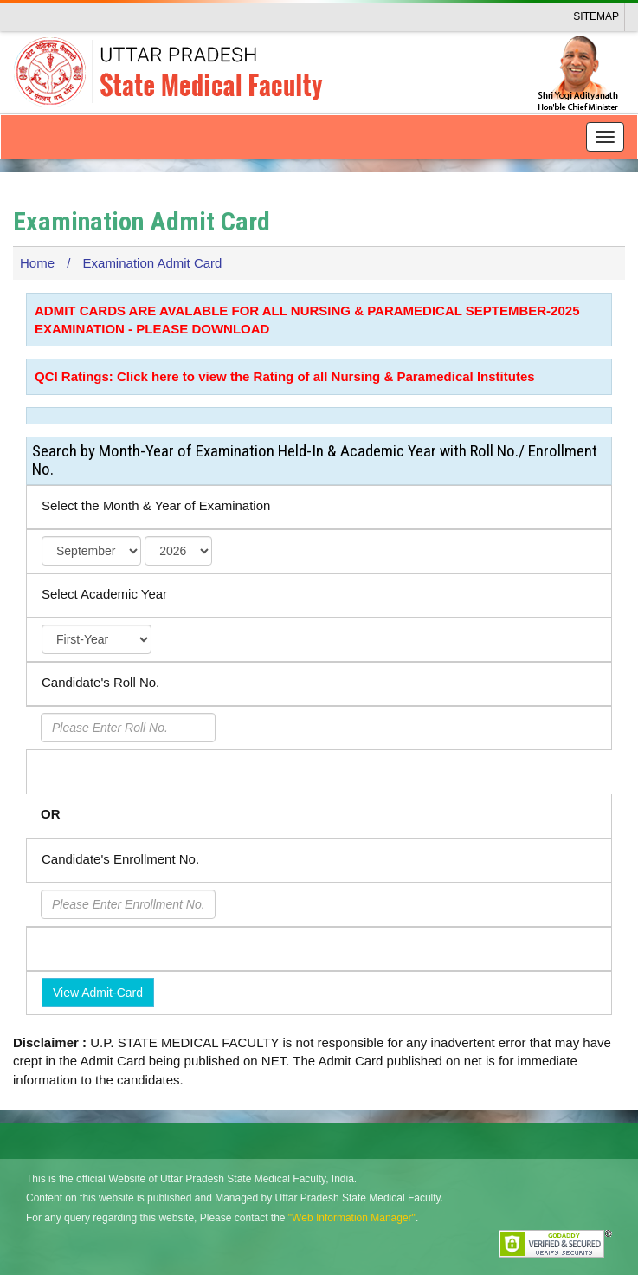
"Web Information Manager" (352, 1218)
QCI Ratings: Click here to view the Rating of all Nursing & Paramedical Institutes (285, 376)
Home (37, 263)
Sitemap (596, 16)
